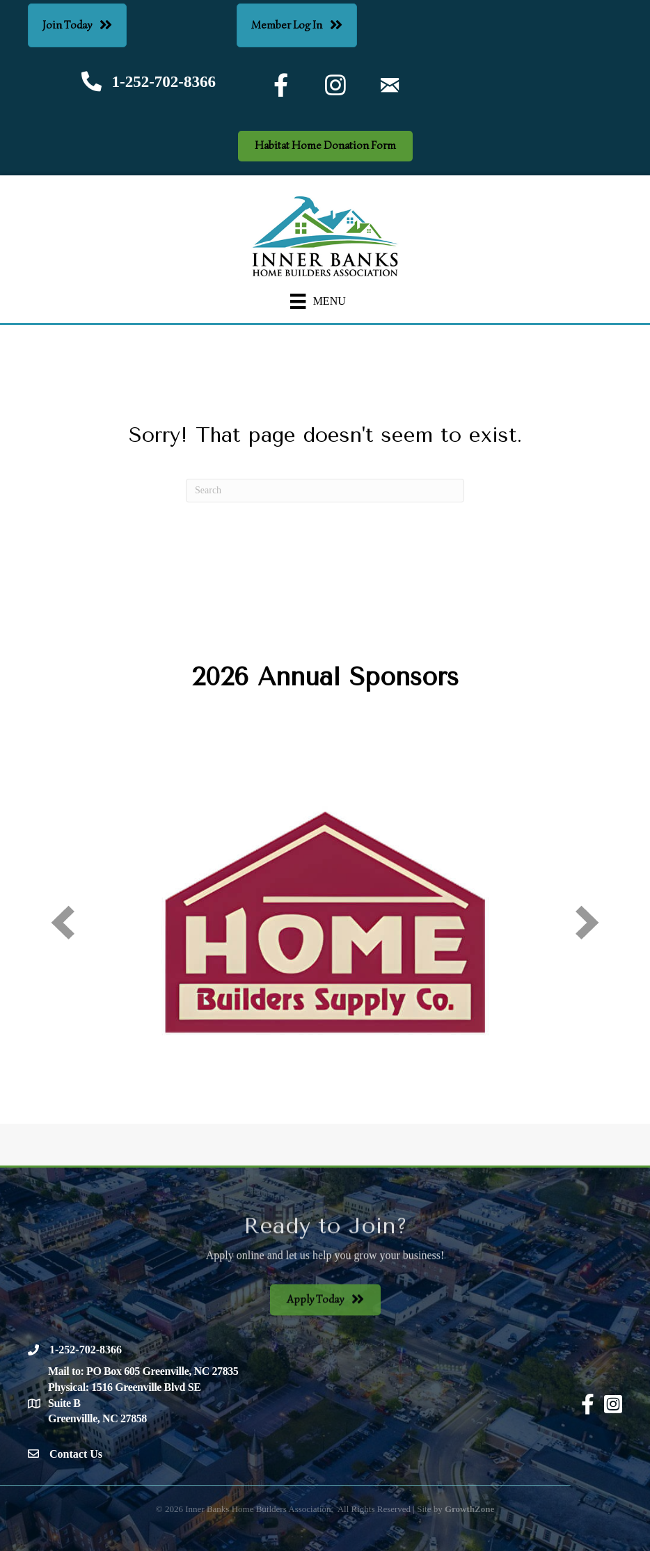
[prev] (62, 922)
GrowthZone (469, 1509)
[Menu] (318, 302)
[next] (587, 922)
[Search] (325, 490)
